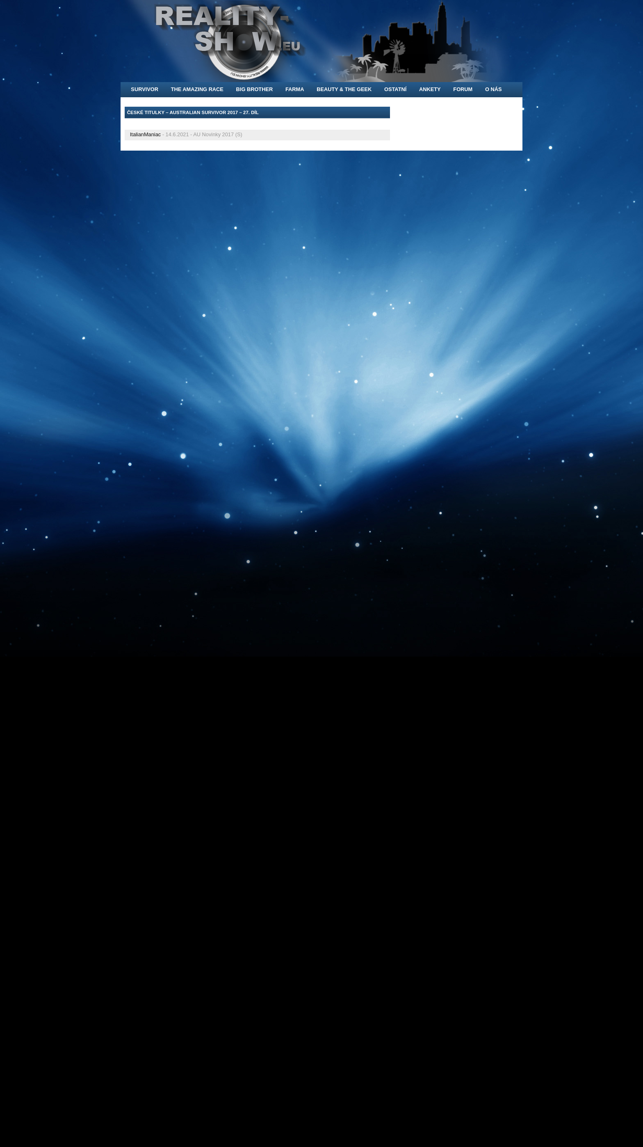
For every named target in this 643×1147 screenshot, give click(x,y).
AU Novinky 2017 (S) (217, 134)
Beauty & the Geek (344, 89)
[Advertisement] (221, 124)
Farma (294, 89)
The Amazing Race (197, 89)
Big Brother (254, 89)
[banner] (321, 41)
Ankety (430, 89)
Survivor (144, 89)
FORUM (462, 89)
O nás (493, 89)
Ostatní (395, 89)
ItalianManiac (145, 134)
